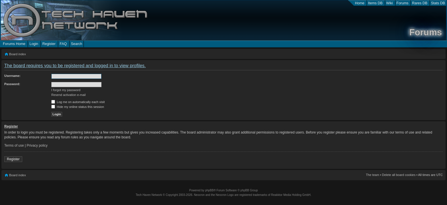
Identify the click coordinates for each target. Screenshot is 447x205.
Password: (12, 84)
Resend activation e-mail (68, 95)
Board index (17, 54)
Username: (12, 75)
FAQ (63, 44)
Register (48, 44)
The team (372, 175)
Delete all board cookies (398, 175)
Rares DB (419, 3)
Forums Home (14, 44)
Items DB (375, 3)
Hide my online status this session (77, 106)
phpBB (209, 190)
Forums (403, 3)
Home (359, 3)
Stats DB (438, 3)
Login (33, 44)
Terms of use (14, 145)
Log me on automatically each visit (78, 102)
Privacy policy (37, 145)
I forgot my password (65, 90)
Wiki (389, 3)
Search (76, 44)
